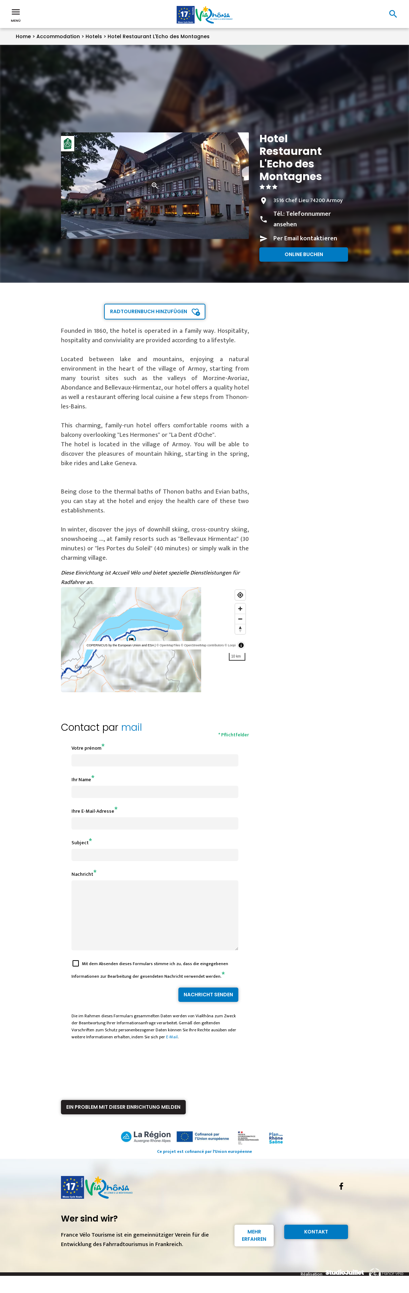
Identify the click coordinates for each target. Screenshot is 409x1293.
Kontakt (316, 1244)
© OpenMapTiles (168, 645)
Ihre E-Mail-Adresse (92, 811)
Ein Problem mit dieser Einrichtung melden (123, 1119)
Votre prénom (86, 748)
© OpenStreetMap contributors (202, 645)
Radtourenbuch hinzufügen (148, 311)
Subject (80, 843)
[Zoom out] (240, 619)
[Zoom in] (240, 609)
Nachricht (82, 874)
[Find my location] (240, 595)
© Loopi (230, 645)
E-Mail (172, 1049)
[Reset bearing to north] (240, 629)
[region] (155, 639)
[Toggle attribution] (241, 645)
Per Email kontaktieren (305, 238)
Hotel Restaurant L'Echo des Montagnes (159, 36)
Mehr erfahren (254, 1248)
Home (23, 36)
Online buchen (304, 254)
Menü (16, 15)
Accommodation (58, 36)
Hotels (94, 36)
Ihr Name (81, 780)
